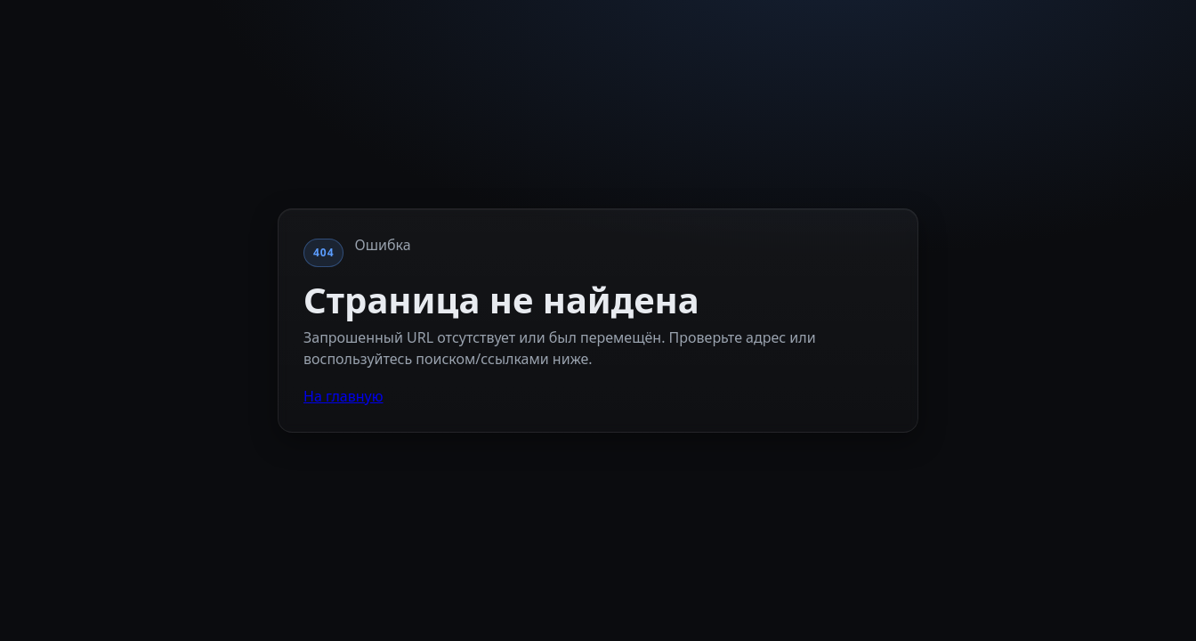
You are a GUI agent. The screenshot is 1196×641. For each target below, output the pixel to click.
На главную (343, 396)
